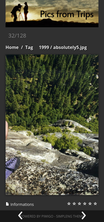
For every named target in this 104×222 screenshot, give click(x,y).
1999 (44, 47)
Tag (29, 47)
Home (12, 47)
